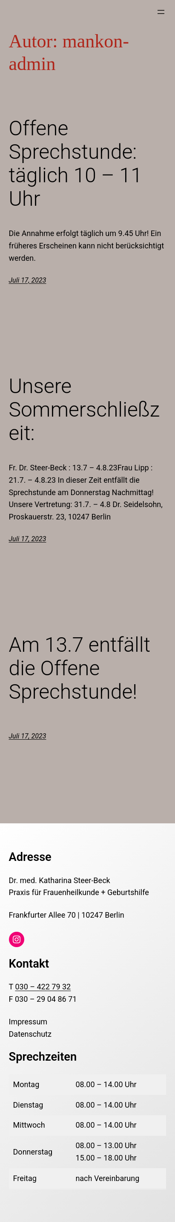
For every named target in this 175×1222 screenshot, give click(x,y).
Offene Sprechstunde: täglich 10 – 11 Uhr (75, 164)
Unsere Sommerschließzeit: (84, 409)
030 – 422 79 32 (43, 986)
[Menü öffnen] (161, 12)
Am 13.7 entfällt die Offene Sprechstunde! (80, 668)
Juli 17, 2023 (27, 280)
